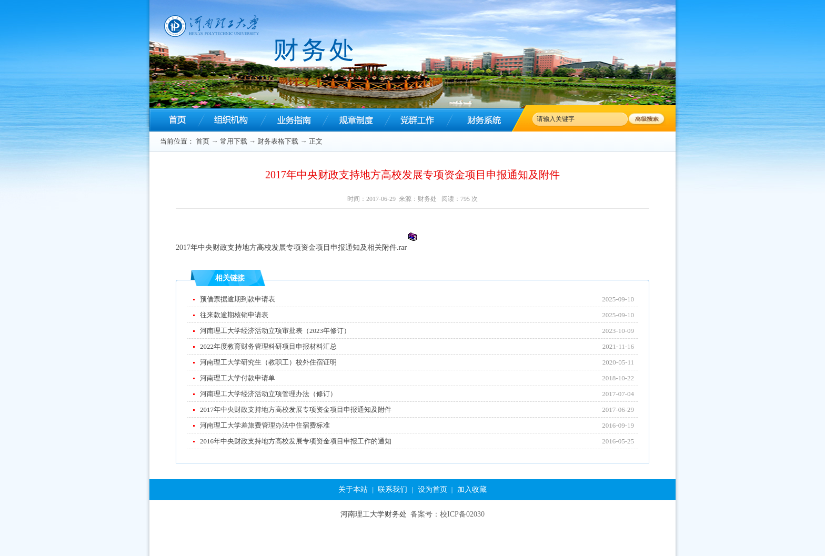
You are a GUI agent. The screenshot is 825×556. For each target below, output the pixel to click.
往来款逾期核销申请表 (234, 315)
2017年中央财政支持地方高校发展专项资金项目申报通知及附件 (295, 409)
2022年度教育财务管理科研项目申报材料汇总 (268, 346)
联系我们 (392, 489)
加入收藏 (472, 489)
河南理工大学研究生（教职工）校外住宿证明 (268, 362)
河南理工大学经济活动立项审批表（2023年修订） (275, 331)
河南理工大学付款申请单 (237, 378)
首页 (202, 141)
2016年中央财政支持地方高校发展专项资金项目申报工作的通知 (295, 441)
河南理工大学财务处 (373, 514)
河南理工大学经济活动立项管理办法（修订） (268, 394)
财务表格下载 (277, 141)
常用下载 (233, 141)
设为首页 (432, 489)
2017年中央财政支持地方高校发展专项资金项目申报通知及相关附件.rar (291, 247)
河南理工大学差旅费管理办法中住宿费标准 (265, 425)
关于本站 (353, 489)
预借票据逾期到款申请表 (237, 299)
